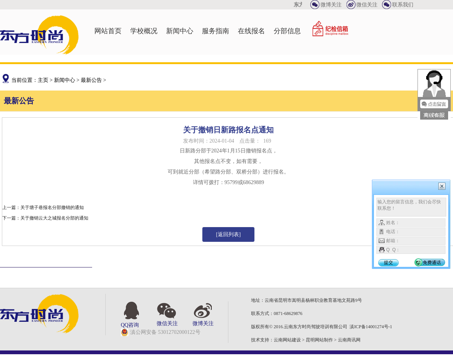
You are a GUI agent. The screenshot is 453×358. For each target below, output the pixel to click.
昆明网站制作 (319, 340)
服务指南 (215, 31)
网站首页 (108, 31)
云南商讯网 (349, 340)
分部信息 (287, 31)
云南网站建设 (287, 340)
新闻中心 (179, 31)
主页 (43, 80)
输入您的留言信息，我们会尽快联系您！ (411, 207)
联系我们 (402, 5)
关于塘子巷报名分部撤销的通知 (52, 207)
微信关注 (367, 5)
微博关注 (331, 5)
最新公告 (91, 80)
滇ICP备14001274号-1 (371, 326)
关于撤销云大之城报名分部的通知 (54, 218)
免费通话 (432, 262)
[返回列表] (228, 234)
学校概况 (143, 31)
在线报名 (251, 31)
